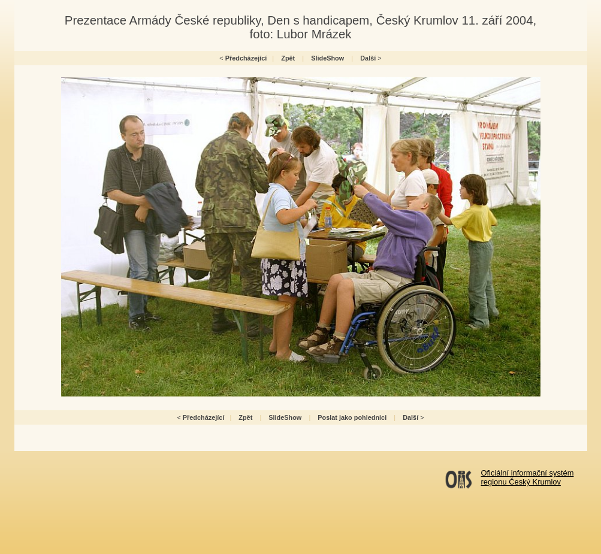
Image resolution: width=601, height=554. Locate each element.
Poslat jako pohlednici (352, 417)
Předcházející (246, 58)
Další (368, 58)
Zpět (288, 58)
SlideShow (327, 58)
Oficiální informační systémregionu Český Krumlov (527, 477)
